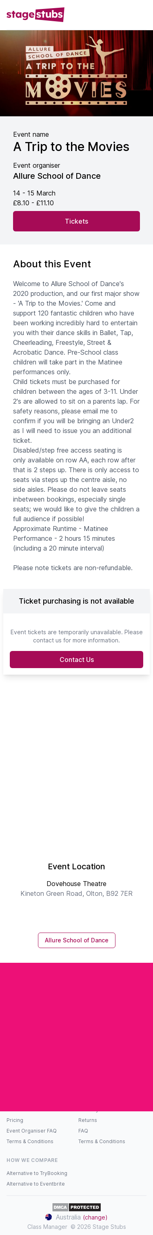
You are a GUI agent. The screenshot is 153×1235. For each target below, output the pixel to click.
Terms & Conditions (30, 1141)
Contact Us (77, 659)
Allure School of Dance (77, 940)
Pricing (15, 1120)
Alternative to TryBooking (37, 1173)
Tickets (76, 221)
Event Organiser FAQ (32, 1131)
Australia (76, 1217)
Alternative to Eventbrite (36, 1184)
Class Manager (47, 1226)
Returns (87, 1120)
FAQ (83, 1131)
